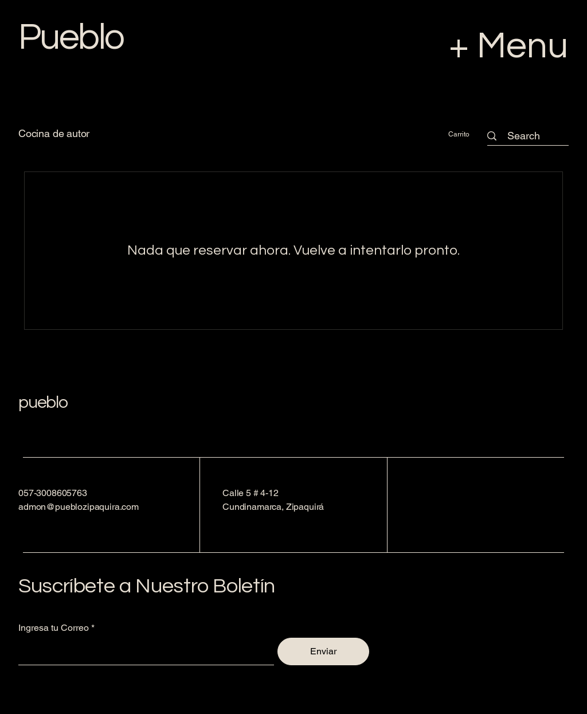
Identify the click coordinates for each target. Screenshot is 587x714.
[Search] (523, 135)
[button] (464, 134)
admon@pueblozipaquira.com (78, 506)
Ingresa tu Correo (53, 628)
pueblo (43, 402)
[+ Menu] (470, 46)
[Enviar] (323, 651)
